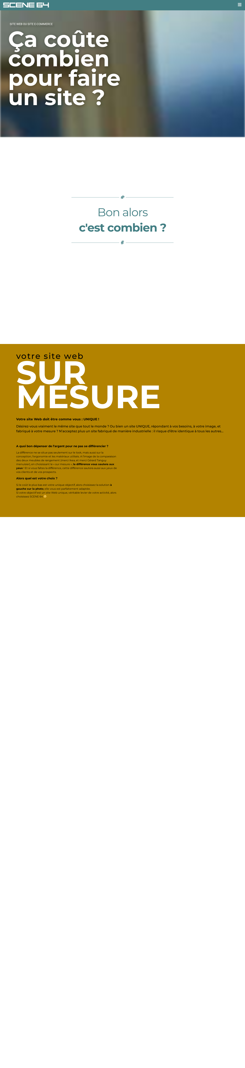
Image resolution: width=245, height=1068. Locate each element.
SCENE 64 (26, 5)
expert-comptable (177, 1039)
